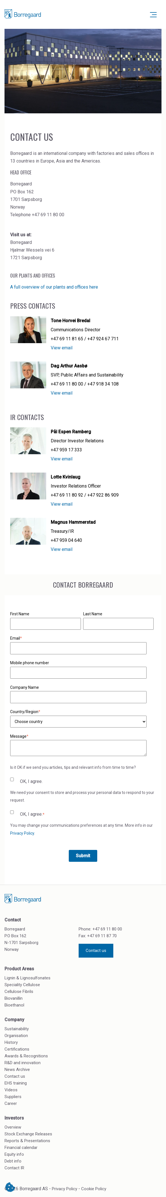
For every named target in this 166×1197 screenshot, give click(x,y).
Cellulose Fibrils (19, 991)
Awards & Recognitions (26, 1056)
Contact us (96, 950)
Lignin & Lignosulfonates (27, 977)
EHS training (16, 1083)
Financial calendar (21, 1147)
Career (11, 1103)
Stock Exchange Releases (28, 1134)
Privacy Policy (22, 833)
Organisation (16, 1035)
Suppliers (13, 1096)
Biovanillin (14, 998)
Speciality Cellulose (22, 984)
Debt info (13, 1161)
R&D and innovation (23, 1062)
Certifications (17, 1049)
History (11, 1042)
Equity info (14, 1154)
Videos (11, 1089)
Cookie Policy (93, 1188)
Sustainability (17, 1028)
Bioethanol (14, 1005)
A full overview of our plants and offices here (54, 287)
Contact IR (14, 1167)
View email (61, 347)
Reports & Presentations (27, 1140)
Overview (13, 1127)
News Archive (17, 1069)
